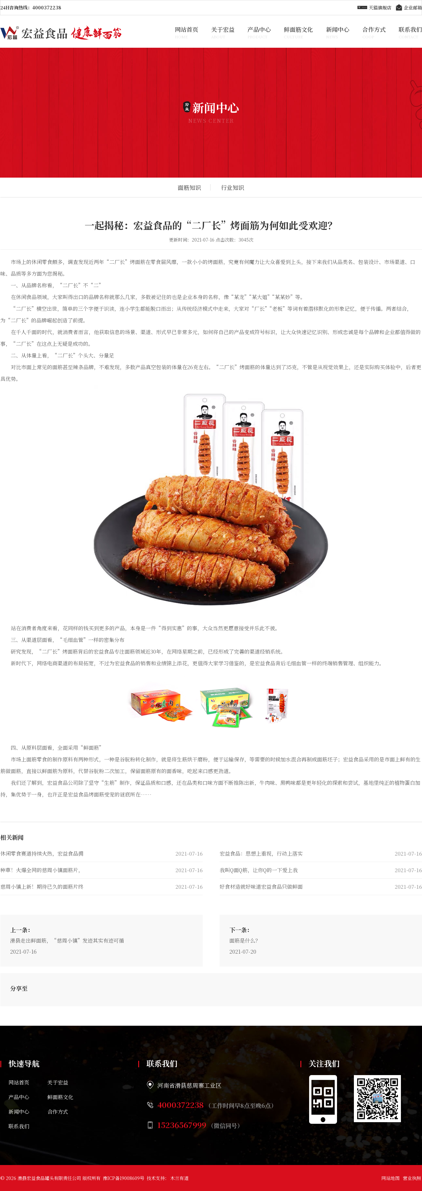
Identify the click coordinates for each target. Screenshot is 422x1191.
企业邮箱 (408, 7)
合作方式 (374, 32)
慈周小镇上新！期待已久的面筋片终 (41, 886)
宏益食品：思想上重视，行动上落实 (261, 853)
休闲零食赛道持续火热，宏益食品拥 (41, 853)
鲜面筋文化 (298, 32)
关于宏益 (223, 32)
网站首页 (186, 32)
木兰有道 (179, 1178)
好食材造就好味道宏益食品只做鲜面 (261, 886)
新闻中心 (337, 32)
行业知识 (232, 187)
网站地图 (390, 1178)
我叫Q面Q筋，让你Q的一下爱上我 (259, 870)
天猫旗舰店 (374, 7)
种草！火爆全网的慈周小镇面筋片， (41, 870)
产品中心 (259, 32)
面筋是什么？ (244, 940)
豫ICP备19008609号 (123, 1178)
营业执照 (412, 1178)
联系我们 (410, 32)
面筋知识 (189, 187)
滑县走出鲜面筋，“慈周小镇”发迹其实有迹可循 (67, 940)
